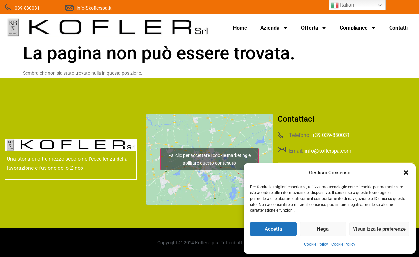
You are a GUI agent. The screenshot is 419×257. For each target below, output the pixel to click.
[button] (406, 172)
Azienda (274, 28)
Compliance (358, 28)
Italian (342, 5)
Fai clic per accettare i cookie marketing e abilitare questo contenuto (209, 159)
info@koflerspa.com (328, 151)
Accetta (273, 229)
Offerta (314, 28)
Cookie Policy (316, 244)
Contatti (398, 28)
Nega (323, 229)
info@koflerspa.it (94, 7)
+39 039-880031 (331, 135)
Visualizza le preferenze (379, 229)
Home (240, 28)
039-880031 (27, 7)
